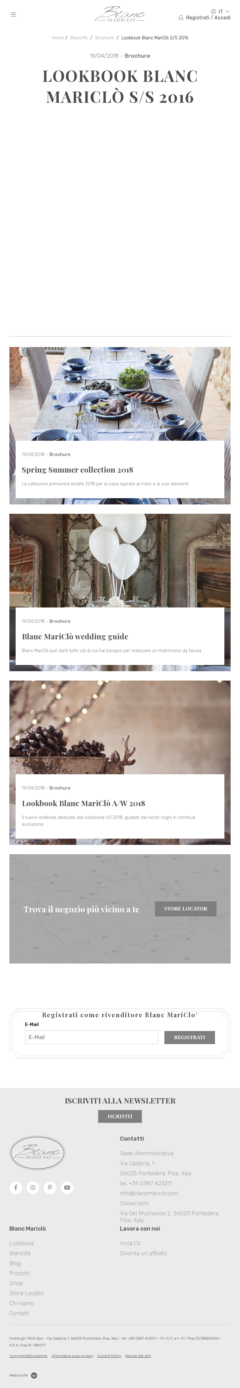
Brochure (104, 38)
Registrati (189, 1037)
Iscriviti (120, 1116)
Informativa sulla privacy (72, 1356)
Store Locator (185, 908)
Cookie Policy (109, 1356)
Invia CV (130, 1243)
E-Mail (32, 1024)
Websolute (23, 1375)
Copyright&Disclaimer (28, 1356)
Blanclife (79, 38)
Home (58, 38)
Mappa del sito (138, 1356)
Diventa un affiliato (143, 1253)
